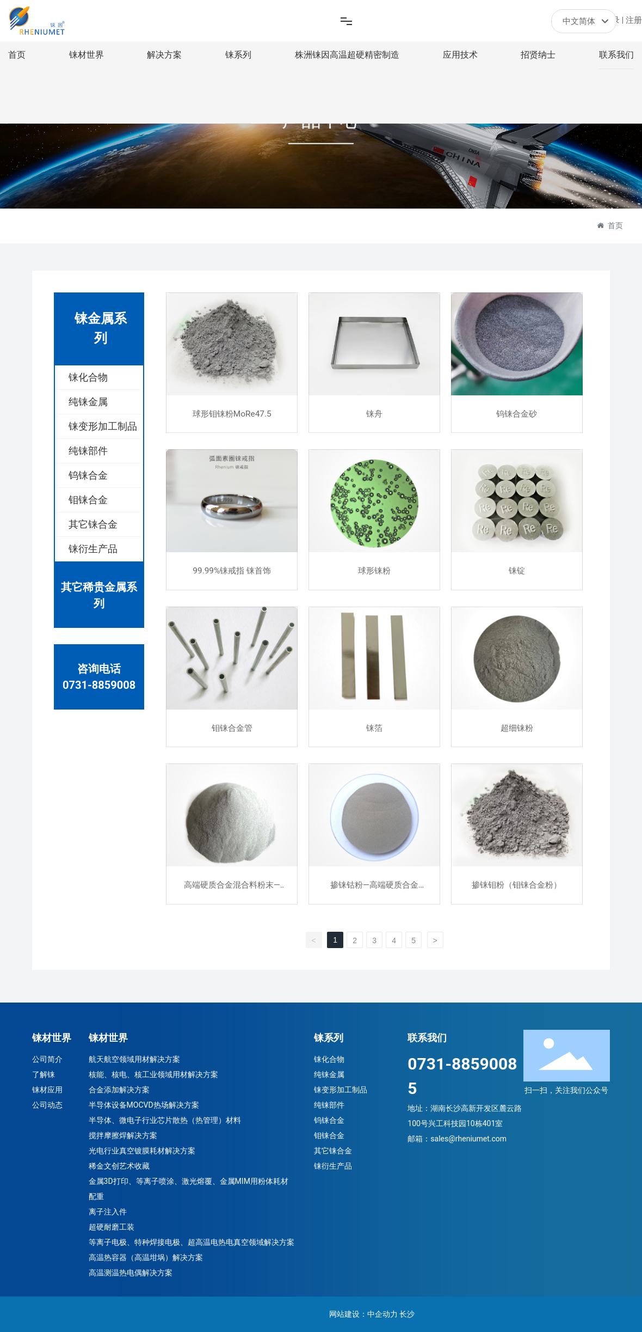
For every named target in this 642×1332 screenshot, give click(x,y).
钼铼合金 (329, 1135)
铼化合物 (329, 1059)
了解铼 (43, 1074)
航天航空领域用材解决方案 (134, 1059)
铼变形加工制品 (340, 1089)
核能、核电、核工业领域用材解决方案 (153, 1074)
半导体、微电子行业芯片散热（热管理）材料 (165, 1120)
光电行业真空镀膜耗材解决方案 (142, 1150)
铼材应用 (47, 1089)
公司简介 (47, 1059)
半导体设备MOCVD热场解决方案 (144, 1105)
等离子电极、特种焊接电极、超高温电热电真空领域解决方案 (191, 1242)
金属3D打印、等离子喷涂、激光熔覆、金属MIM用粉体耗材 (188, 1181)
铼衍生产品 (333, 1166)
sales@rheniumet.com (468, 1138)
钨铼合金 (329, 1120)
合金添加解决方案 (119, 1089)
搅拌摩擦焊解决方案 (123, 1135)
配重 (96, 1196)
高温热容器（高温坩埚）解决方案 (146, 1257)
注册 (634, 20)
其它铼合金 (333, 1150)
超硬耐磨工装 (111, 1227)
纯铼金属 (329, 1074)
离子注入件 (108, 1211)
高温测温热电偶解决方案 (130, 1272)
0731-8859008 (99, 685)
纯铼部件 (329, 1105)
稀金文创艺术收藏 (119, 1166)
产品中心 (321, 127)
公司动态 (47, 1105)
